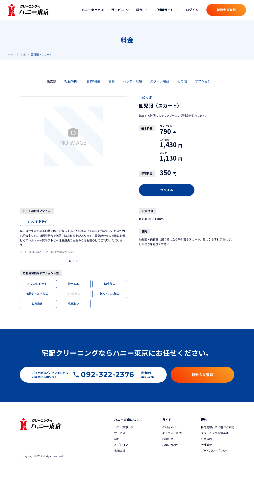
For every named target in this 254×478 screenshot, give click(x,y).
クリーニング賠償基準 (215, 433)
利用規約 (206, 439)
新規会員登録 (226, 9)
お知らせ (167, 439)
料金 (23, 54)
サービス (119, 433)
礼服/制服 (71, 81)
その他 (182, 81)
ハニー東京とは (93, 9)
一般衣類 (49, 81)
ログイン (192, 9)
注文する (166, 189)
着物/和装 (93, 81)
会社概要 (206, 445)
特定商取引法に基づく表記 (217, 427)
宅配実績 (119, 451)
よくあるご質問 (172, 433)
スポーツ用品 (159, 81)
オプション (203, 81)
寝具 (111, 81)
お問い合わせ (170, 445)
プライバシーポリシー (215, 451)
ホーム (11, 54)
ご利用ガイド (170, 427)
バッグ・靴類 (132, 81)
